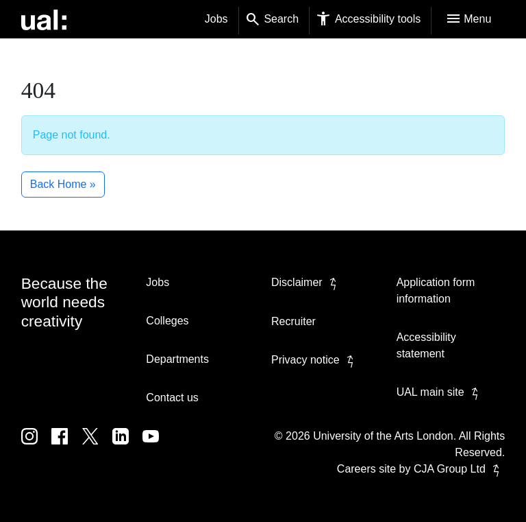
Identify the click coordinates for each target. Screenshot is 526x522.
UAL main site (440, 392)
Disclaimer (306, 282)
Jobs (216, 19)
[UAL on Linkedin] (127, 446)
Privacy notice (315, 360)
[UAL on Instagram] (36, 446)
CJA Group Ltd (459, 469)
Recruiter (293, 321)
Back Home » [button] (63, 184)
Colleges (167, 321)
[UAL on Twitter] (97, 446)
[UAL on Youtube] (156, 446)
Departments (177, 359)
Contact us (172, 397)
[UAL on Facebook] (66, 446)
